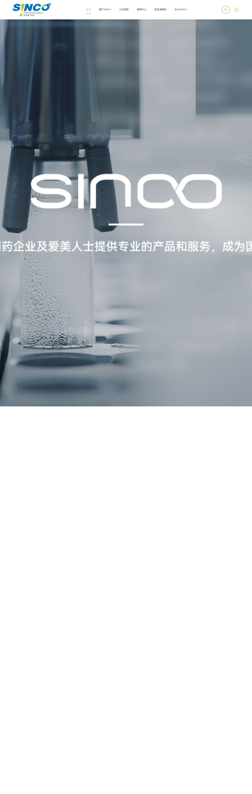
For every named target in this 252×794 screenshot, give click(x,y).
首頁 (88, 9)
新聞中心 (141, 9)
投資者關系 (160, 9)
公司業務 (124, 9)
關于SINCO (105, 9)
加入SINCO (181, 9)
